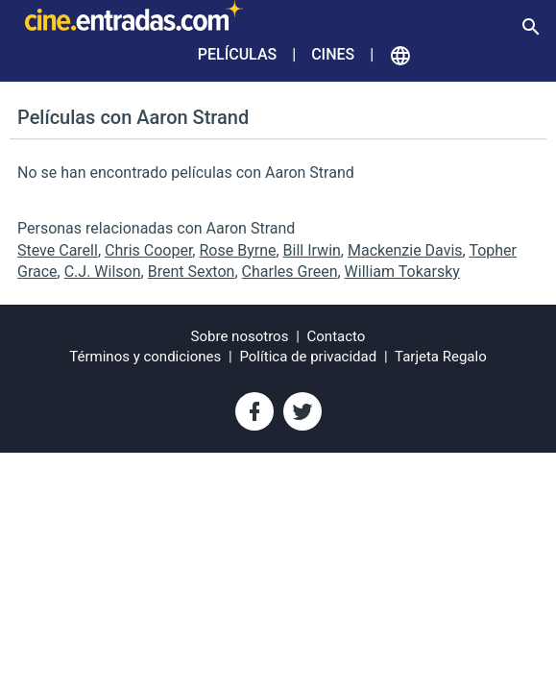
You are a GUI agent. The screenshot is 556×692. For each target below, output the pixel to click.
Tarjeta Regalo (441, 356)
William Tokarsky (402, 271)
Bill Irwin (312, 250)
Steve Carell (57, 250)
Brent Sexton (191, 271)
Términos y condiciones (145, 356)
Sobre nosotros (240, 336)
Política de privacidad (307, 356)
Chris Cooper (148, 250)
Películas (237, 54)
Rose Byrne (237, 250)
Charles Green (290, 271)
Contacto (336, 336)
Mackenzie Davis (405, 250)
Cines (332, 54)
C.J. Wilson (102, 271)
